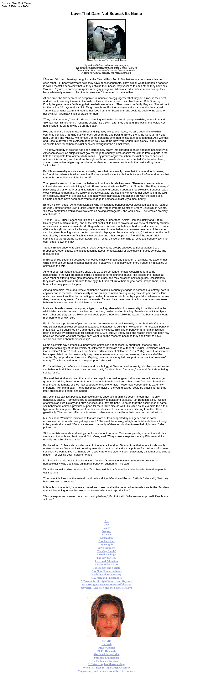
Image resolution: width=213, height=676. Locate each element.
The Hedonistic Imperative (106, 660)
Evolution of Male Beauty (106, 574)
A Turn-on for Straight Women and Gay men (106, 581)
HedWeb (106, 644)
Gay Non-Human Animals (106, 571)
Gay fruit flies (106, 541)
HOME (106, 641)
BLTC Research (106, 651)
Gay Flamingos (106, 547)
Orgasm (106, 531)
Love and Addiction (106, 561)
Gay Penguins (107, 544)
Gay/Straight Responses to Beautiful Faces (106, 584)
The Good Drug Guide (107, 654)
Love (106, 524)
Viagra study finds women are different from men (106, 670)
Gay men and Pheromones (106, 577)
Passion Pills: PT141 (106, 564)
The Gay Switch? (106, 557)
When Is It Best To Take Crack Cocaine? (106, 667)
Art (106, 521)
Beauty (107, 527)
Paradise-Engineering (106, 657)
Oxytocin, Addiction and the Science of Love (106, 587)
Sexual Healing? (106, 554)
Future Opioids (106, 647)
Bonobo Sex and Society (106, 567)
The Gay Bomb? (106, 551)
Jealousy (106, 534)
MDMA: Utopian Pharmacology (106, 664)
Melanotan (106, 537)
